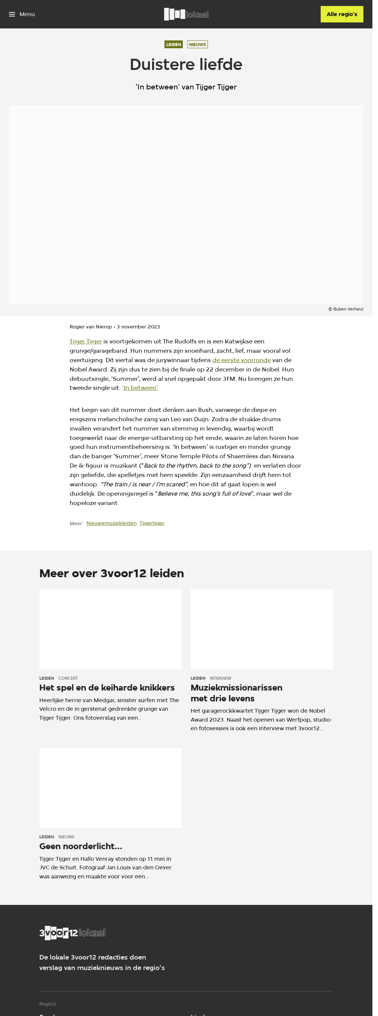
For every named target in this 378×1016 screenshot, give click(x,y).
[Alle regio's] (342, 14)
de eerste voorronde (241, 360)
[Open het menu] (21, 14)
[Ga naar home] (186, 14)
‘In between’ (140, 387)
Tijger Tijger (86, 341)
